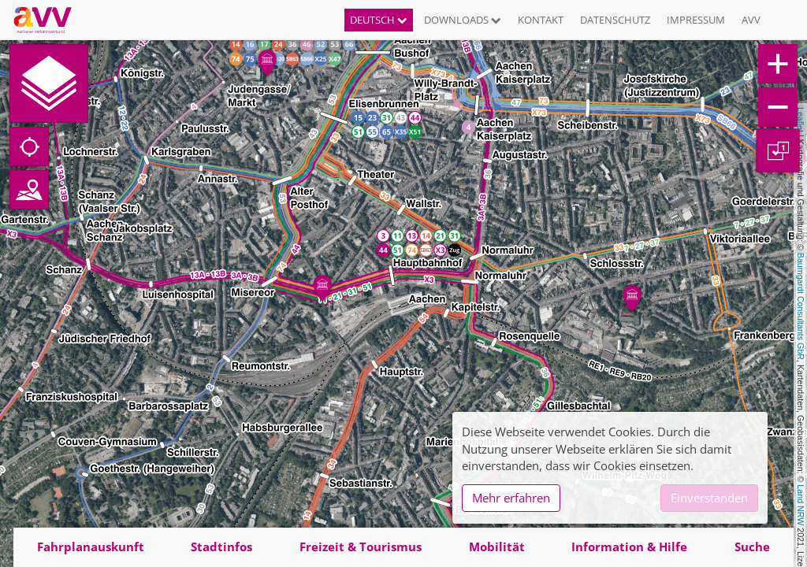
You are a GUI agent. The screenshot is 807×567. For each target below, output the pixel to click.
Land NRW (800, 504)
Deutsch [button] (378, 20)
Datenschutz (615, 20)
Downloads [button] (462, 20)
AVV (751, 20)
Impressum (696, 20)
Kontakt (540, 20)
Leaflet (800, 119)
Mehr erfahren (511, 498)
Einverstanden (709, 498)
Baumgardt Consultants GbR (800, 306)
